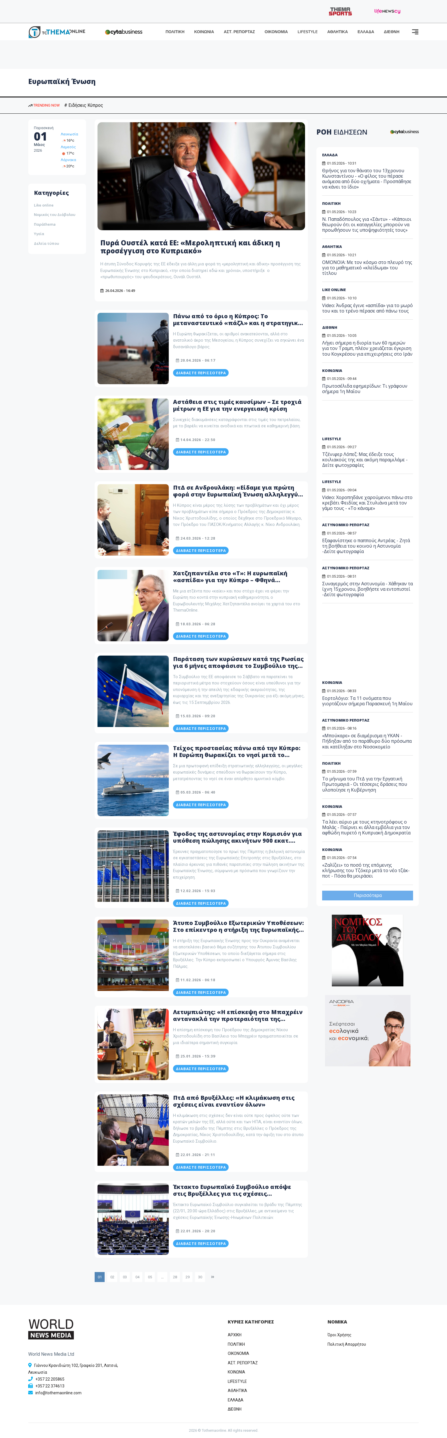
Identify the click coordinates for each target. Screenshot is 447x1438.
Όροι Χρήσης (339, 1335)
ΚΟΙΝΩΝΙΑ (204, 32)
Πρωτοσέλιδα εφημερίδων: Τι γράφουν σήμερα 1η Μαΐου (364, 388)
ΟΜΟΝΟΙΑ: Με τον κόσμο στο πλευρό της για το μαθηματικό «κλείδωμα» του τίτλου (367, 267)
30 (200, 1277)
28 (175, 1277)
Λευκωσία (69, 134)
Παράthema (45, 224)
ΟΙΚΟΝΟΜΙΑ (276, 32)
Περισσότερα (368, 895)
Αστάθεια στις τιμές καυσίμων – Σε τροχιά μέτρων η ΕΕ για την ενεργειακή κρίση (237, 405)
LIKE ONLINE (334, 289)
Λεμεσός (68, 147)
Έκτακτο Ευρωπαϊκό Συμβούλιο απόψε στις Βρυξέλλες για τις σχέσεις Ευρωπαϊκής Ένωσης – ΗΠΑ (232, 1193)
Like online (44, 205)
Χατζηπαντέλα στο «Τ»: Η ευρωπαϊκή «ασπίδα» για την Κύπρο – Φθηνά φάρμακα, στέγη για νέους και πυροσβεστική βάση (230, 583)
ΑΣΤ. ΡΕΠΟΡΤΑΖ (239, 32)
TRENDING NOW (44, 105)
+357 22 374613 (49, 1386)
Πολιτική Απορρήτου (347, 1344)
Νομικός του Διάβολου (54, 214)
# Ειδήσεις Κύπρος (83, 105)
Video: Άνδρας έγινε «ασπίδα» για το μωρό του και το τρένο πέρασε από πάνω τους (367, 308)
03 (125, 1277)
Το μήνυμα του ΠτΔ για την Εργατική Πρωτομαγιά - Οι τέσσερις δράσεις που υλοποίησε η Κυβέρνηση (364, 784)
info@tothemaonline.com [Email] (58, 1393)
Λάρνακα (68, 160)
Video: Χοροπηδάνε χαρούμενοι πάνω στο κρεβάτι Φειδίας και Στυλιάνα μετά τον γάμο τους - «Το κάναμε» (367, 502)
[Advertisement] (366, 420)
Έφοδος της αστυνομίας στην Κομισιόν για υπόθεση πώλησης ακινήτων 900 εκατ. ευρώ (237, 840)
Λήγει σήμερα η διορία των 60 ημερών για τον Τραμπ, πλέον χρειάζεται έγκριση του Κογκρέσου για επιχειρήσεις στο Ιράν (367, 348)
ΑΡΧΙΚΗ (234, 1335)
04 (137, 1277)
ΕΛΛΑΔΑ (365, 32)
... (162, 1277)
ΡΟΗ (341, 132)
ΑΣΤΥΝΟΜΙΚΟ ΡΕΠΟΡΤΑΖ (345, 524)
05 (150, 1277)
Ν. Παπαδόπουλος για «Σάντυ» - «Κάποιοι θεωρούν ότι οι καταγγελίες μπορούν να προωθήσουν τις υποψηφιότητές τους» (366, 224)
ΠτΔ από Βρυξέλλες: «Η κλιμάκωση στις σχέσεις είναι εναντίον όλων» (233, 1101)
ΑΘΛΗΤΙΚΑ (337, 32)
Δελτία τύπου (46, 243)
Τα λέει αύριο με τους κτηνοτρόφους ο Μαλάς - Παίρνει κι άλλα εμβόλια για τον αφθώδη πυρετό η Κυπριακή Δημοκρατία (366, 827)
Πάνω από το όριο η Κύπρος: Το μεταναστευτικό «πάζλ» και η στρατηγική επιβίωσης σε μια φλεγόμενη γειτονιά (237, 323)
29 (188, 1277)
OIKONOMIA (238, 1353)
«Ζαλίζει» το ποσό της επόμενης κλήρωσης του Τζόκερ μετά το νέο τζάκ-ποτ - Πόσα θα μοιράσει (366, 870)
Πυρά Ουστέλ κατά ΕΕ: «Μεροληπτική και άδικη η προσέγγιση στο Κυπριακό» (190, 247)
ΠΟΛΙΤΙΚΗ (175, 32)
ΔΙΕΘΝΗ (391, 32)
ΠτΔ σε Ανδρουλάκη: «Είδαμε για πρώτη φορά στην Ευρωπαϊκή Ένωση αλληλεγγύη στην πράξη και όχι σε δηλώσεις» (237, 494)
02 (112, 1277)
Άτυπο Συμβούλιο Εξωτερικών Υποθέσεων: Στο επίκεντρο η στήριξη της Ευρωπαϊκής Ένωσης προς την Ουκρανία (238, 929)
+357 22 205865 (49, 1379)
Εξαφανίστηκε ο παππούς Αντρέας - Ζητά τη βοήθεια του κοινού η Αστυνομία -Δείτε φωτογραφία (366, 545)
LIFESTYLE (308, 32)
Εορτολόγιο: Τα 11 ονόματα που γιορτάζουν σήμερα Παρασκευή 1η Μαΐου (367, 701)
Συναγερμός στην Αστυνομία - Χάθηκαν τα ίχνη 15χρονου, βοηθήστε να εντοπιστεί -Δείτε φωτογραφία (367, 589)
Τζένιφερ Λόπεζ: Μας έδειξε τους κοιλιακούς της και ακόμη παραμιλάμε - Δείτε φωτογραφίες (365, 459)
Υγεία (39, 233)
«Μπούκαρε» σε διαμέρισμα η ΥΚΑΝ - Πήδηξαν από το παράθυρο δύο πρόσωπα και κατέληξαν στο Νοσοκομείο (367, 741)
